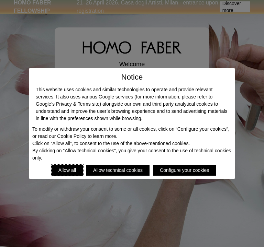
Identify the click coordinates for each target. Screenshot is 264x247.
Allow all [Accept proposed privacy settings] (67, 170)
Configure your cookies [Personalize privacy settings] (184, 170)
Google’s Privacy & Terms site (67, 104)
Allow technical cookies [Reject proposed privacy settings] (118, 170)
